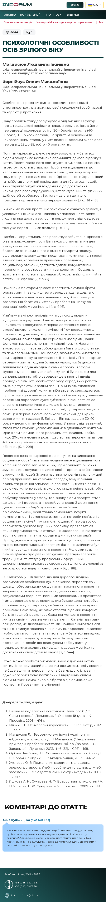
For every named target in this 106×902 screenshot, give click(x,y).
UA (93, 4)
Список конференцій (18, 22)
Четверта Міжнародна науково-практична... (65, 22)
